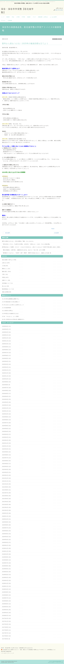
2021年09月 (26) (6, 487)
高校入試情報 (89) (6, 291)
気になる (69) (5, 286)
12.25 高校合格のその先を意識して (11, 301)
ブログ (34, 17)
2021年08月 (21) (6, 489)
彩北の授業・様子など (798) (9, 259)
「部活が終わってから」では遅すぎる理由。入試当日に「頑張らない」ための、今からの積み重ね (26, 244)
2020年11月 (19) (6, 516)
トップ (2, 17)
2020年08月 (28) (6, 524)
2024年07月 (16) (6, 387)
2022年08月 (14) (6, 454)
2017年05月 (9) (6, 638)
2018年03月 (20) (6, 609)
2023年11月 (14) (6, 411)
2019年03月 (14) (6, 574)
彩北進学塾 (8, 661)
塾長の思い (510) (6, 271)
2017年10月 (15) (6, 624)
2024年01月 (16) (6, 405)
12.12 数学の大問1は (7, 310)
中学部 (23, 17)
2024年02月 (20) (6, 402)
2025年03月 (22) (6, 364)
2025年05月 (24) (6, 358)
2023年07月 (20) (6, 422)
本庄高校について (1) (7, 283)
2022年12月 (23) (6, 443)
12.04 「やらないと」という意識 (10, 316)
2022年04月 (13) (6, 466)
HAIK (62, 662)
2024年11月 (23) (6, 376)
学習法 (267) (5, 277)
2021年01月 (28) (6, 510)
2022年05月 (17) (6, 463)
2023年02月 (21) (6, 437)
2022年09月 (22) (6, 451)
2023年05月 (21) (6, 428)
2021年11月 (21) (6, 481)
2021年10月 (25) (6, 484)
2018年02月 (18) (6, 612)
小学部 (18, 17)
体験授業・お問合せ (43, 17)
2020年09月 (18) (6, 522)
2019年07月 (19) (6, 562)
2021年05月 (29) (6, 498)
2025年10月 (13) (6, 343)
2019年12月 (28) (6, 548)
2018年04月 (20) (6, 606)
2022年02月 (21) (6, 472)
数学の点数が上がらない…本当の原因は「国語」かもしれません (18, 241)
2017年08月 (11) (6, 630)
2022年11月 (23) (6, 446)
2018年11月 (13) (6, 586)
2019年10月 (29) (6, 554)
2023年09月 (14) (6, 416)
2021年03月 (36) (6, 504)
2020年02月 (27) (6, 542)
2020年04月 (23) (6, 536)
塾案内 (8, 17)
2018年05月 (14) (6, 603)
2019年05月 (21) (6, 568)
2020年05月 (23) (6, 533)
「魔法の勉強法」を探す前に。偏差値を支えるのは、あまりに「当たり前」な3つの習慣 (23, 250)
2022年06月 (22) (6, 460)
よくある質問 (53, 17)
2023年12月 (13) (6, 408)
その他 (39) (5, 265)
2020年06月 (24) (6, 530)
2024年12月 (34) (6, 373)
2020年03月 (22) (6, 539)
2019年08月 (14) (6, 560)
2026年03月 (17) (6, 329)
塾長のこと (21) (6, 268)
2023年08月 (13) (6, 419)
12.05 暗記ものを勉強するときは (10, 313)
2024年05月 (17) (6, 393)
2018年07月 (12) (6, 598)
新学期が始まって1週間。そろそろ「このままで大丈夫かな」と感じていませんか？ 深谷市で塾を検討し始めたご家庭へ (31, 247)
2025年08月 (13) (6, 349)
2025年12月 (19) (6, 338)
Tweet (52, 228)
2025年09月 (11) (6, 346)
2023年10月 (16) (6, 413)
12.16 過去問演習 (6, 307)
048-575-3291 (59, 10)
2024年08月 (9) (6, 384)
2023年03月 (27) (6, 434)
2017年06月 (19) (6, 635)
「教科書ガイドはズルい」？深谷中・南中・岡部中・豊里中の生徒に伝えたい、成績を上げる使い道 (26, 252)
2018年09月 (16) (6, 592)
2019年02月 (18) (6, 577)
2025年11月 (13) (6, 340)
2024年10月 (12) (6, 378)
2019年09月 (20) (6, 557)
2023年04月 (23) (6, 431)
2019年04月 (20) (6, 571)
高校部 (28, 17)
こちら (54, 649)
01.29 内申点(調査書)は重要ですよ (10, 298)
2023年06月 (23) (6, 425)
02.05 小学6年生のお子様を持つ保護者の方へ (13, 319)
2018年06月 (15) (6, 600)
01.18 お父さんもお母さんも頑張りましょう (13, 304)
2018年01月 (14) (6, 615)
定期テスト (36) (6, 280)
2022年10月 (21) (6, 449)
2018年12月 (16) (6, 583)
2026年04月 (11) (6, 326)
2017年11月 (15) (6, 621)
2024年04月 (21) (6, 396)
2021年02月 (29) (6, 507)
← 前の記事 (6, 232)
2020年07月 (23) (6, 527)
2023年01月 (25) (6, 440)
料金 (13, 17)
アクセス (3, 20)
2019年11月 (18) (6, 551)
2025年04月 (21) (6, 361)
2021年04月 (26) (6, 501)
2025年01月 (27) (6, 370)
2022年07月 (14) (6, 457)
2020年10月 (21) (6, 519)
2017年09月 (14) (6, 627)
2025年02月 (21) (6, 367)
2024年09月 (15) (6, 381)
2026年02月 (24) (6, 332)
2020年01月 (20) (6, 545)
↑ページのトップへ (5, 653)
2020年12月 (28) (6, 513)
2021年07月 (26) (6, 492)
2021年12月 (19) (6, 478)
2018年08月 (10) (6, 595)
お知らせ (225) (6, 262)
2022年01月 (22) (6, 475)
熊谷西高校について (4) (8, 289)
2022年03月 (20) (6, 469)
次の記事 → (57, 232)
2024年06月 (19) (6, 390)
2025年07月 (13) (6, 352)
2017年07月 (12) (6, 633)
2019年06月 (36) (6, 565)
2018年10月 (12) (6, 589)
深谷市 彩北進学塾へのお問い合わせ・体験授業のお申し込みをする (17, 647)
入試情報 (10, 20)
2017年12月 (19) (6, 618)
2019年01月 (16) (6, 580)
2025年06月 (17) (6, 355)
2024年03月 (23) (6, 399)
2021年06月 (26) (6, 495)
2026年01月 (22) (6, 335)
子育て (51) (5, 274)
